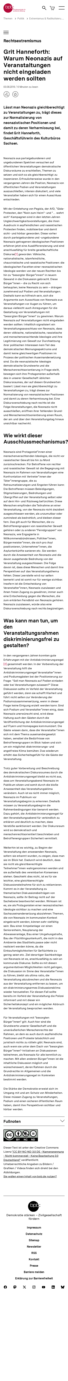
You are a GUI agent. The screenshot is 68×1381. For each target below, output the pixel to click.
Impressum (34, 1227)
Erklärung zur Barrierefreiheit (34, 1278)
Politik (20, 18)
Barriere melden (34, 1272)
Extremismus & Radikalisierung (46, 18)
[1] (16, 254)
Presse (34, 1265)
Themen (7, 18)
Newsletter (34, 1246)
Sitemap (34, 1240)
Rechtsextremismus (22, 40)
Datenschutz (34, 1234)
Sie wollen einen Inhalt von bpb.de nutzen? (30, 1176)
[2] (5, 662)
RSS (34, 1253)
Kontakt (34, 1259)
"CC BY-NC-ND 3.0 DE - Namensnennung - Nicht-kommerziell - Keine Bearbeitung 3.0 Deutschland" (33, 1156)
